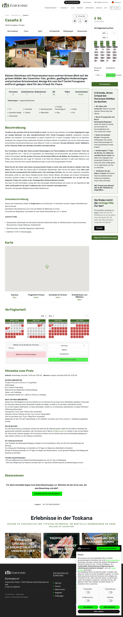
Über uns (58, 583)
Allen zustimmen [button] (109, 607)
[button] (47, 267)
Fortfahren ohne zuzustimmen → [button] (108, 548)
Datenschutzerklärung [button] (112, 560)
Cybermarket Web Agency (19, 597)
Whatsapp (87, 2)
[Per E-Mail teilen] (86, 21)
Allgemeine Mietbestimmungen (105, 238)
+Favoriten (80, 16)
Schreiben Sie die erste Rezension (47, 493)
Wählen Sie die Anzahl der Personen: (26, 345)
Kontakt (99, 228)
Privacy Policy (9, 594)
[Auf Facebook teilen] (75, 21)
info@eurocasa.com (101, 2)
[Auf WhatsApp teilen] (80, 21)
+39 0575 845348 (72, 2)
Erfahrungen (59, 596)
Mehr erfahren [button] (98, 611)
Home (7, 15)
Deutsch (116, 2)
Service (57, 586)
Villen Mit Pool (15, 15)
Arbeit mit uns (60, 589)
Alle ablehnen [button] (88, 607)
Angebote (58, 592)
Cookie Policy (20, 594)
